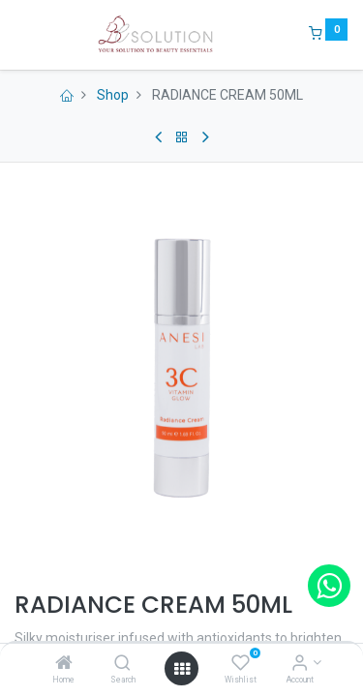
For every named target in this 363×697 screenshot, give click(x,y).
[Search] (122, 664)
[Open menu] (182, 669)
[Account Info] (299, 664)
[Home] (64, 664)
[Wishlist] (240, 664)
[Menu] (16, 35)
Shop (113, 95)
